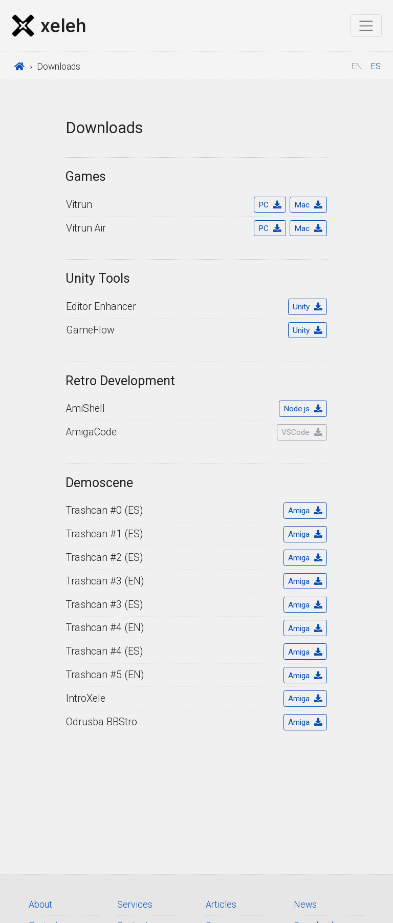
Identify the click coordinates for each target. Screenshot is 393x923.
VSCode (301, 432)
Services (134, 904)
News (305, 904)
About (40, 904)
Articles (221, 904)
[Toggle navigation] (366, 25)
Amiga (305, 510)
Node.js (302, 408)
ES (376, 66)
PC (269, 204)
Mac (308, 204)
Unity (307, 306)
